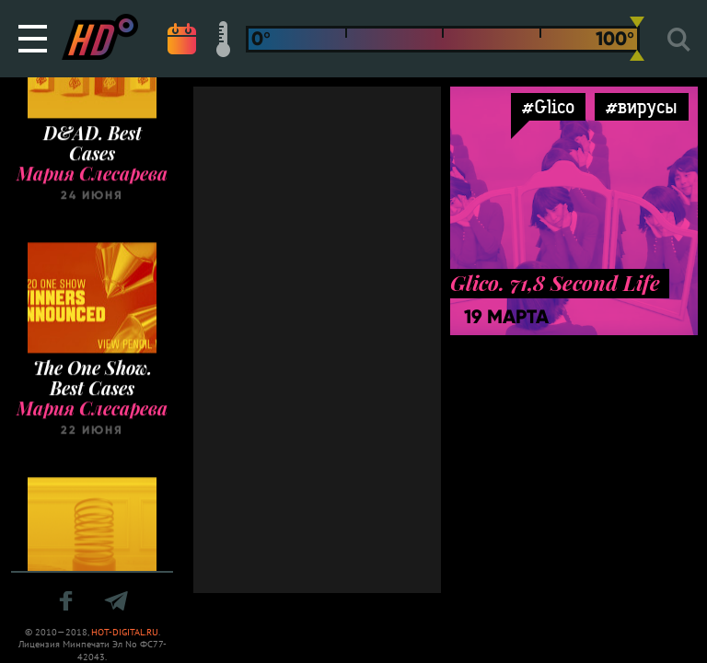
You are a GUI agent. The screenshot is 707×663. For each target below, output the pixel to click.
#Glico (548, 106)
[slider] (637, 39)
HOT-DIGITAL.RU (124, 632)
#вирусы (642, 106)
